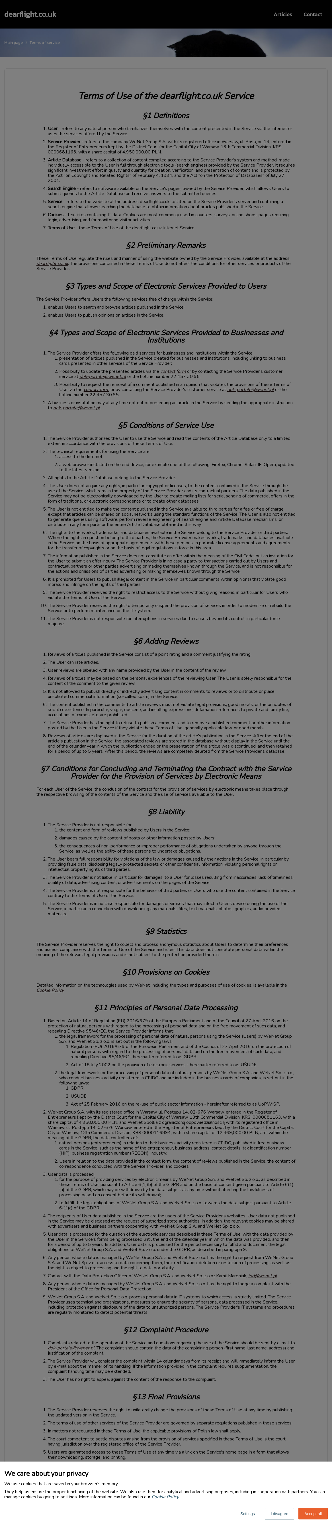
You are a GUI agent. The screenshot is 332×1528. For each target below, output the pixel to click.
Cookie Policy (165, 1497)
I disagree (279, 1513)
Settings (247, 1513)
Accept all (313, 1513)
